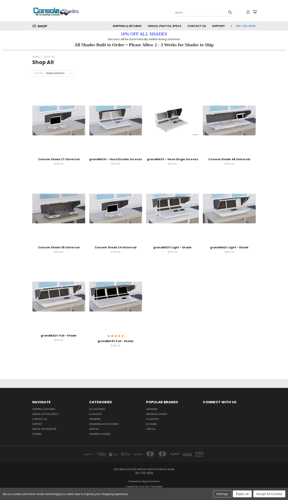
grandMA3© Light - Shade (172, 247)
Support (218, 26)
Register (51, 429)
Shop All (94, 429)
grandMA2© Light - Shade (229, 247)
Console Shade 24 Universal (116, 247)
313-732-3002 (246, 26)
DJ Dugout (95, 414)
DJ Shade (151, 424)
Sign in (36, 429)
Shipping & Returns (127, 26)
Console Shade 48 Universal (229, 159)
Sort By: (39, 73)
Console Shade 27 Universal (59, 159)
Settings (222, 494)
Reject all (242, 494)
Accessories (97, 409)
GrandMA (152, 409)
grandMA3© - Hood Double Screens (115, 159)
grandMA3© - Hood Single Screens (172, 159)
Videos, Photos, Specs (164, 26)
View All (151, 429)
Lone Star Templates (151, 486)
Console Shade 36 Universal (59, 247)
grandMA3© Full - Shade (116, 341)
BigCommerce (150, 481)
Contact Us (196, 26)
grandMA (95, 419)
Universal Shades (99, 434)
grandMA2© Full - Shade (59, 335)
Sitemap (36, 434)
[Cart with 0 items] (255, 12)
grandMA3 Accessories (104, 424)
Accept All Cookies (269, 494)
